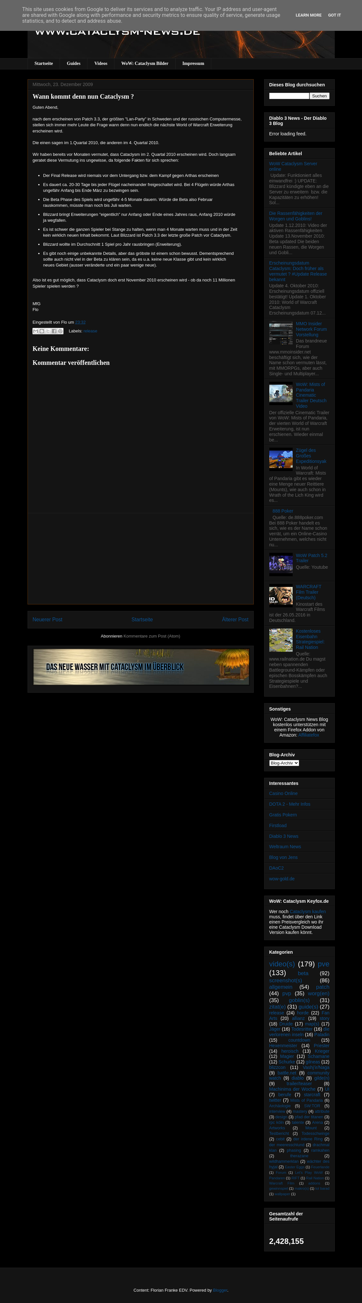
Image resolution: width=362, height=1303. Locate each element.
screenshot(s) (285, 980)
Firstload (278, 825)
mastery (300, 1111)
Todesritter (301, 1029)
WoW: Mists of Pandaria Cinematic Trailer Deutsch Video (311, 395)
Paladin (322, 1034)
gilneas (313, 1061)
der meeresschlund (287, 1145)
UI (327, 1089)
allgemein (281, 987)
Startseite (44, 63)
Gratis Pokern (283, 814)
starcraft (312, 1094)
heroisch (289, 1051)
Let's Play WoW (309, 1172)
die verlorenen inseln (299, 1031)
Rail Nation (315, 1178)
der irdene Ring (307, 1139)
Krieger (322, 1051)
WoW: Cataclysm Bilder (144, 63)
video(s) (282, 964)
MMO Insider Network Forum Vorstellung (311, 329)
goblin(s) (299, 1000)
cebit (280, 1139)
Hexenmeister (283, 1045)
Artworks (277, 1128)
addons (314, 1183)
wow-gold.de (282, 878)
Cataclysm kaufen (308, 911)
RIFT (295, 1178)
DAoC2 (276, 868)
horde (303, 1012)
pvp (286, 993)
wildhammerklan (284, 1161)
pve (323, 964)
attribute (322, 1111)
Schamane (319, 1056)
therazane (299, 1156)
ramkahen (320, 1150)
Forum (281, 1172)
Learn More (309, 15)
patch (322, 987)
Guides (73, 63)
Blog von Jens (283, 857)
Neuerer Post (48, 619)
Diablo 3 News (283, 836)
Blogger (220, 1290)
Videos (100, 63)
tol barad (322, 1188)
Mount (311, 1128)
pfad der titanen (309, 1117)
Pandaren (277, 1178)
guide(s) (308, 1007)
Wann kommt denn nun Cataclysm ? (83, 96)
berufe (284, 1094)
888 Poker (283, 511)
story (324, 1018)
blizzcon (277, 1067)
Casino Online (283, 793)
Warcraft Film (282, 1183)
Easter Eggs (295, 1167)
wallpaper (282, 1194)
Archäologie (280, 1106)
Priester (321, 1045)
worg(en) (318, 993)
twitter (275, 1100)
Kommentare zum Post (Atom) (151, 636)
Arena (317, 1122)
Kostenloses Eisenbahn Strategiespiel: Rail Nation (310, 639)
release (91, 331)
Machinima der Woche (292, 1089)
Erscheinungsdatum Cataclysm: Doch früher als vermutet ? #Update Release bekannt (298, 271)
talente (298, 1122)
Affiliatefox (308, 735)
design (281, 1117)
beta (303, 973)
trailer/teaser (299, 1083)
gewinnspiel (278, 1188)
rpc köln (276, 1122)
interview (277, 1111)
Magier (287, 1056)
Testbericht (279, 1133)
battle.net (286, 1072)
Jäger (275, 1029)
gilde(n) (322, 1078)
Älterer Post (235, 619)
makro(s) (302, 1188)
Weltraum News (285, 846)
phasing (294, 1150)
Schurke (286, 1061)
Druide (286, 1023)
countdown (299, 1040)
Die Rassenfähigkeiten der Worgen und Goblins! (295, 216)
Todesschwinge (315, 1133)
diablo (298, 1078)
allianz (298, 1018)
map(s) (312, 1023)
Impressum (193, 63)
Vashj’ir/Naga (316, 1067)
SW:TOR (312, 1106)
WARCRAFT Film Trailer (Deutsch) (308, 592)
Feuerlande (320, 1167)
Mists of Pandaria (306, 1100)
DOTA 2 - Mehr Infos (289, 804)
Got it (334, 15)
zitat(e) (277, 1007)
